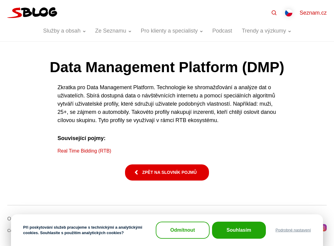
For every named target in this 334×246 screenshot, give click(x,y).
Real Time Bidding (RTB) (84, 150)
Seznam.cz (313, 13)
